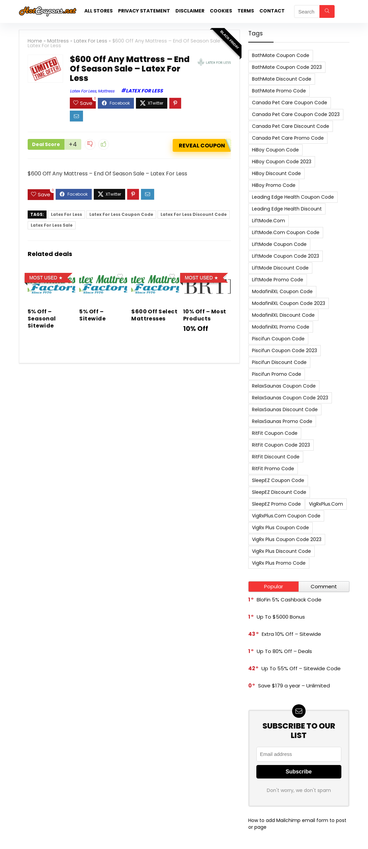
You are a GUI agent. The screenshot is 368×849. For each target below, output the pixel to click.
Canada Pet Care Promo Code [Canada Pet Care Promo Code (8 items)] (288, 138)
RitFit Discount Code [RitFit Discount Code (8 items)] (276, 456)
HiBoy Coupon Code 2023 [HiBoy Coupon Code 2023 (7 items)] (281, 161)
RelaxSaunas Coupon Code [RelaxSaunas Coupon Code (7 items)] (284, 386)
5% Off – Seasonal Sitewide (42, 319)
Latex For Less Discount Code (194, 214)
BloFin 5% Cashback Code (289, 599)
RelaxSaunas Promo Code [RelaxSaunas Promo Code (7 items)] (282, 421)
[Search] (327, 11)
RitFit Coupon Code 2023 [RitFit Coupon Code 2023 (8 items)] (281, 445)
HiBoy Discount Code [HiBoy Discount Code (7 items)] (276, 173)
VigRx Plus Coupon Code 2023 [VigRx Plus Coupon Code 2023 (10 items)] (286, 539)
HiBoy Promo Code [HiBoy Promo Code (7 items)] (273, 185)
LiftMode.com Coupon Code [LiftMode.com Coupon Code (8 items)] (285, 232)
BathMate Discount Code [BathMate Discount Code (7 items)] (281, 79)
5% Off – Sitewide (92, 315)
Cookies (221, 10)
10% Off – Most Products (204, 315)
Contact (272, 10)
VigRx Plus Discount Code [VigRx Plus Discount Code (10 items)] (281, 551)
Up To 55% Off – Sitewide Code (301, 668)
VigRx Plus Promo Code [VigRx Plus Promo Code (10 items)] (279, 563)
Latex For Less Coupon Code (121, 214)
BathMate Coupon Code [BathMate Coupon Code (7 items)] (280, 55)
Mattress (58, 40)
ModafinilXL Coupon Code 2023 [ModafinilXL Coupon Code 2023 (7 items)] (288, 303)
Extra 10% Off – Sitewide (291, 634)
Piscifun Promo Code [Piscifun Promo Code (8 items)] (276, 374)
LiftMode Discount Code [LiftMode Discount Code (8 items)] (280, 267)
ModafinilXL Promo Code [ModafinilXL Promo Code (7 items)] (280, 326)
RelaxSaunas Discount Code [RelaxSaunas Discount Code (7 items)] (285, 409)
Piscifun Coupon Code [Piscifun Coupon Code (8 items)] (278, 338)
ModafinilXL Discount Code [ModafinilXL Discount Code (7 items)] (283, 315)
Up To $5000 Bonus (281, 616)
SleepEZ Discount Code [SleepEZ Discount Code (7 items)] (279, 492)
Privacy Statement (144, 10)
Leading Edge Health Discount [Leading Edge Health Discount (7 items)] (287, 208)
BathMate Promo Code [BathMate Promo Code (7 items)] (279, 90)
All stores (98, 10)
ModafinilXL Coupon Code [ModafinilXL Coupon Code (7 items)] (282, 291)
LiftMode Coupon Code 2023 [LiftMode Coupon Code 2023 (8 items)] (285, 256)
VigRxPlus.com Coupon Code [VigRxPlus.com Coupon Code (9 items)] (286, 515)
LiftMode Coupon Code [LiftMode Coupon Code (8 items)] (279, 244)
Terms (245, 10)
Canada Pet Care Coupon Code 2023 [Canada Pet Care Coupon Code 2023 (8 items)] (296, 114)
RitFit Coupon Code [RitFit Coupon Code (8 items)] (275, 433)
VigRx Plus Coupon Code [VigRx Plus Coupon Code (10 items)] (280, 527)
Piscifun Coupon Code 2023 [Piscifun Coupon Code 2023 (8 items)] (284, 350)
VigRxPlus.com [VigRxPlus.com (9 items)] (326, 504)
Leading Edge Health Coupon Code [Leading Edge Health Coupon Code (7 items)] (293, 197)
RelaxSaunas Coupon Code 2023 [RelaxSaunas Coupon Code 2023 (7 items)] (290, 397)
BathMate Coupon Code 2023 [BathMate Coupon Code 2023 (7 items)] (287, 67)
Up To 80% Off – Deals (284, 651)
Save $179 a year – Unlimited (294, 685)
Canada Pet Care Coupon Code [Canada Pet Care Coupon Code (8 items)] (289, 102)
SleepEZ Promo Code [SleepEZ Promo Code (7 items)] (276, 504)
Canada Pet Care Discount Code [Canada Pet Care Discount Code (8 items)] (290, 126)
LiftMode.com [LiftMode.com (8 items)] (268, 220)
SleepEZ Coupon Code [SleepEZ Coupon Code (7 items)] (278, 480)
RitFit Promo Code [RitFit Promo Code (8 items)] (273, 468)
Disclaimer (189, 10)
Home (35, 40)
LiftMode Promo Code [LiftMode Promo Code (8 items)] (277, 279)
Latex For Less (90, 40)
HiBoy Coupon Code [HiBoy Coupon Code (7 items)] (275, 149)
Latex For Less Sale (52, 225)
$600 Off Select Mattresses (154, 315)
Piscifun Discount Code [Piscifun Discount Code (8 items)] (279, 362)
